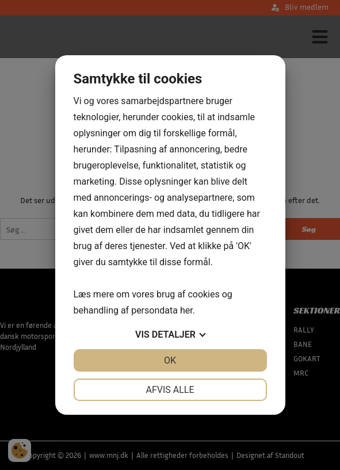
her (186, 310)
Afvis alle (170, 389)
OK (170, 360)
